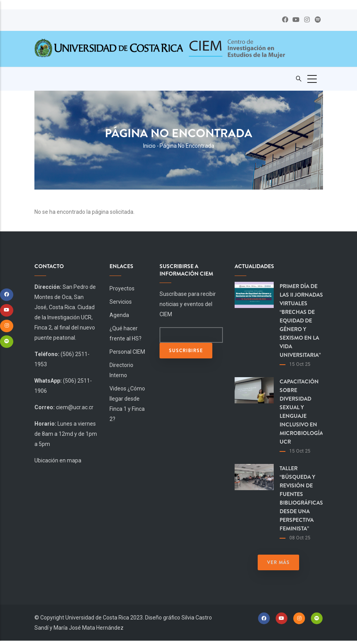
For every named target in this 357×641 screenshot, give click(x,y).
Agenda (119, 315)
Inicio (149, 146)
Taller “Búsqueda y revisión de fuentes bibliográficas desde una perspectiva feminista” (301, 498)
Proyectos (122, 288)
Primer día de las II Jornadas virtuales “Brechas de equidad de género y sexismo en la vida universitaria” (301, 320)
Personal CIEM (127, 352)
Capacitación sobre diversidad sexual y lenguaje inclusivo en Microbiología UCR (301, 412)
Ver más (278, 562)
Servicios (120, 302)
